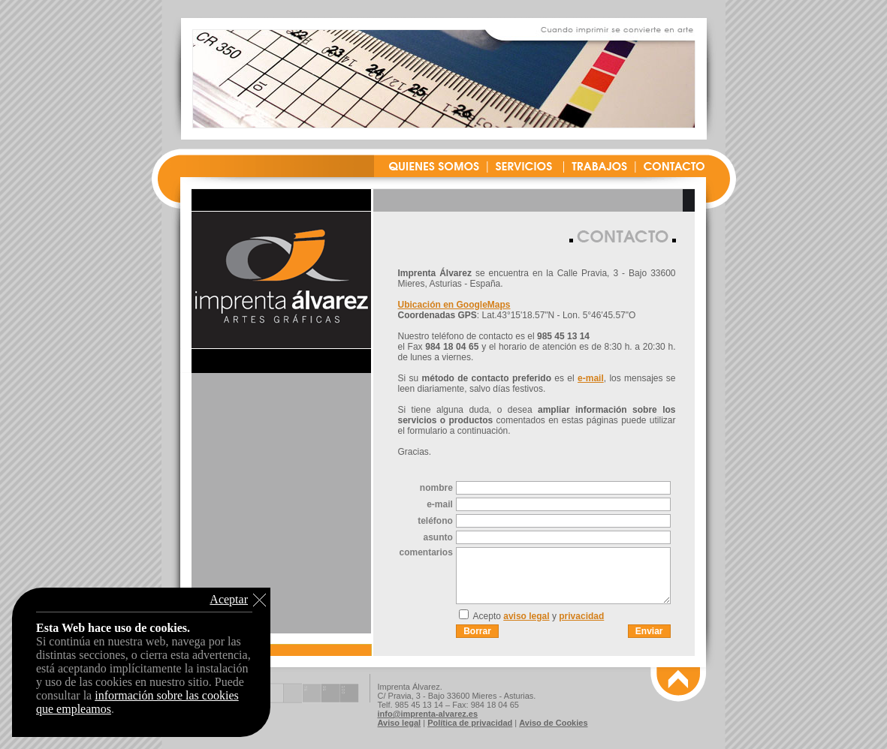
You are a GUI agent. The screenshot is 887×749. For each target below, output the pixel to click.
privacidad (581, 616)
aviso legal (526, 616)
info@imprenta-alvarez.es (428, 713)
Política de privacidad (469, 722)
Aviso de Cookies (553, 722)
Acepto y (539, 616)
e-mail (591, 378)
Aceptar (229, 599)
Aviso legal (399, 722)
